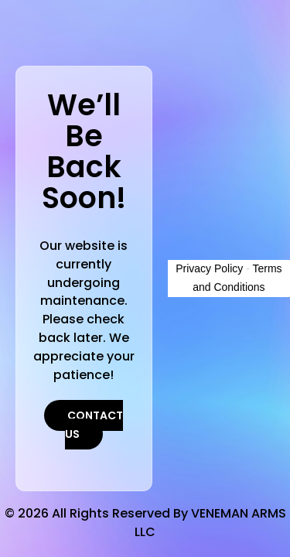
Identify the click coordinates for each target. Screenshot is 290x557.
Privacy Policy (209, 268)
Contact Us (94, 425)
